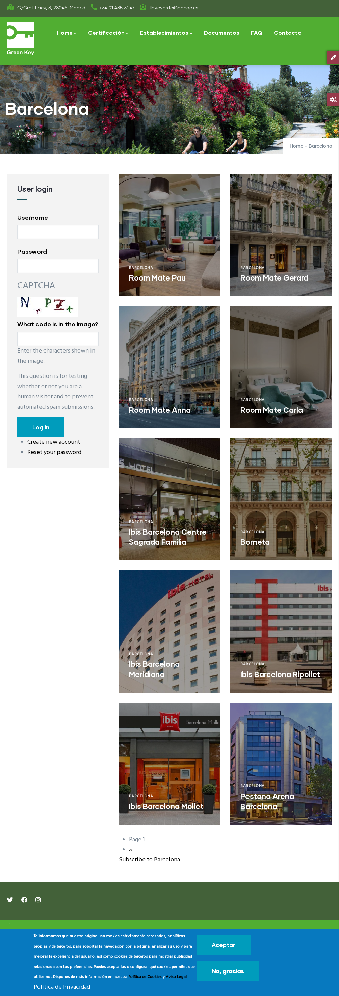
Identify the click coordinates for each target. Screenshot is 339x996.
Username (32, 217)
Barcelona (141, 268)
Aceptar (223, 944)
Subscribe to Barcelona (149, 860)
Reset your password (54, 452)
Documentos (221, 32)
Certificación (108, 33)
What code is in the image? (57, 324)
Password (32, 251)
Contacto (288, 32)
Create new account (53, 442)
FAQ (256, 32)
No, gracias (228, 970)
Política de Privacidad (62, 987)
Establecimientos (166, 33)
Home (67, 33)
